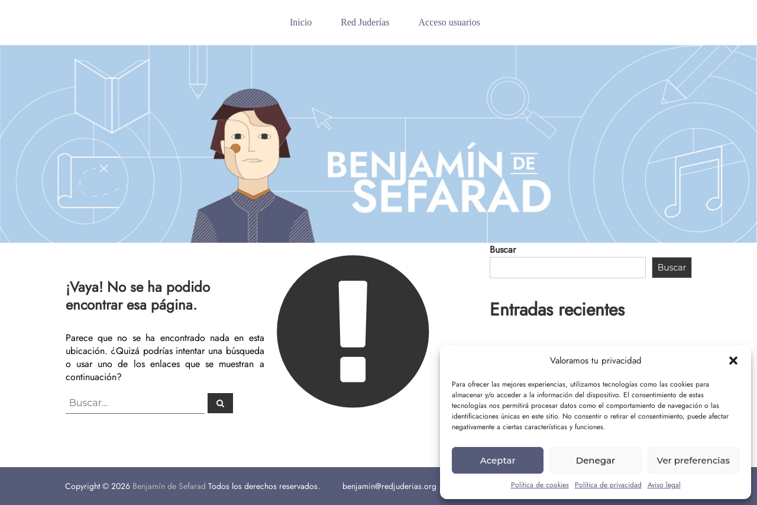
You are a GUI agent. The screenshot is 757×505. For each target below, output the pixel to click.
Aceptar (498, 460)
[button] (733, 360)
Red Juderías (365, 22)
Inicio (301, 22)
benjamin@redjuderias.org (389, 486)
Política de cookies (540, 485)
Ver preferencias (693, 460)
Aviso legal (664, 485)
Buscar (503, 249)
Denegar (595, 460)
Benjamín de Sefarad (169, 486)
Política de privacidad (608, 485)
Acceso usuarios (449, 22)
